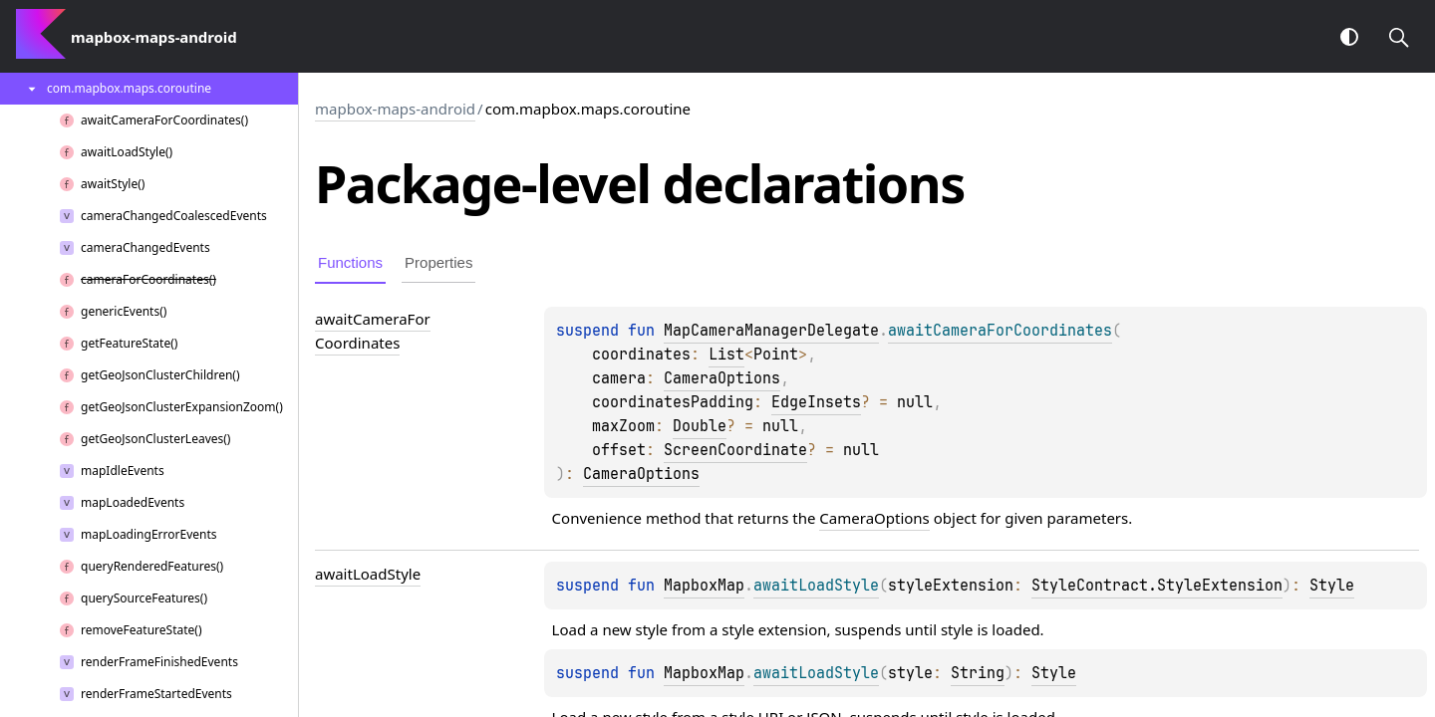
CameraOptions (722, 378)
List (726, 354)
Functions (350, 262)
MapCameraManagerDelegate (771, 331)
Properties (438, 262)
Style (1331, 586)
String (977, 673)
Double (699, 426)
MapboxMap (704, 586)
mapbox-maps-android (395, 109)
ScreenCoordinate (735, 450)
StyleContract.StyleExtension (1157, 586)
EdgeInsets (816, 402)
